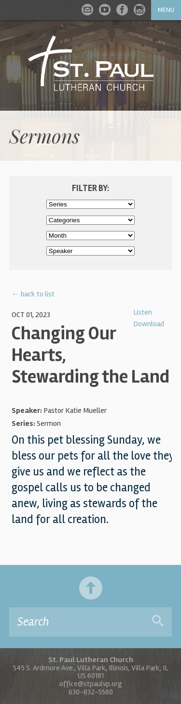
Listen (142, 312)
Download (148, 324)
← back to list (33, 294)
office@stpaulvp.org (90, 684)
